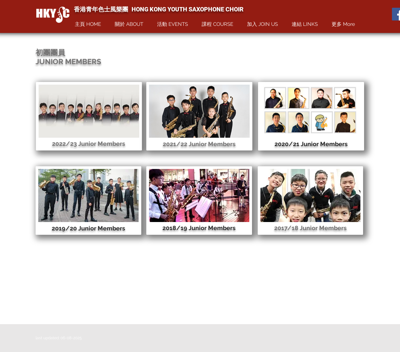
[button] (131, 24)
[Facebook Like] (379, 14)
